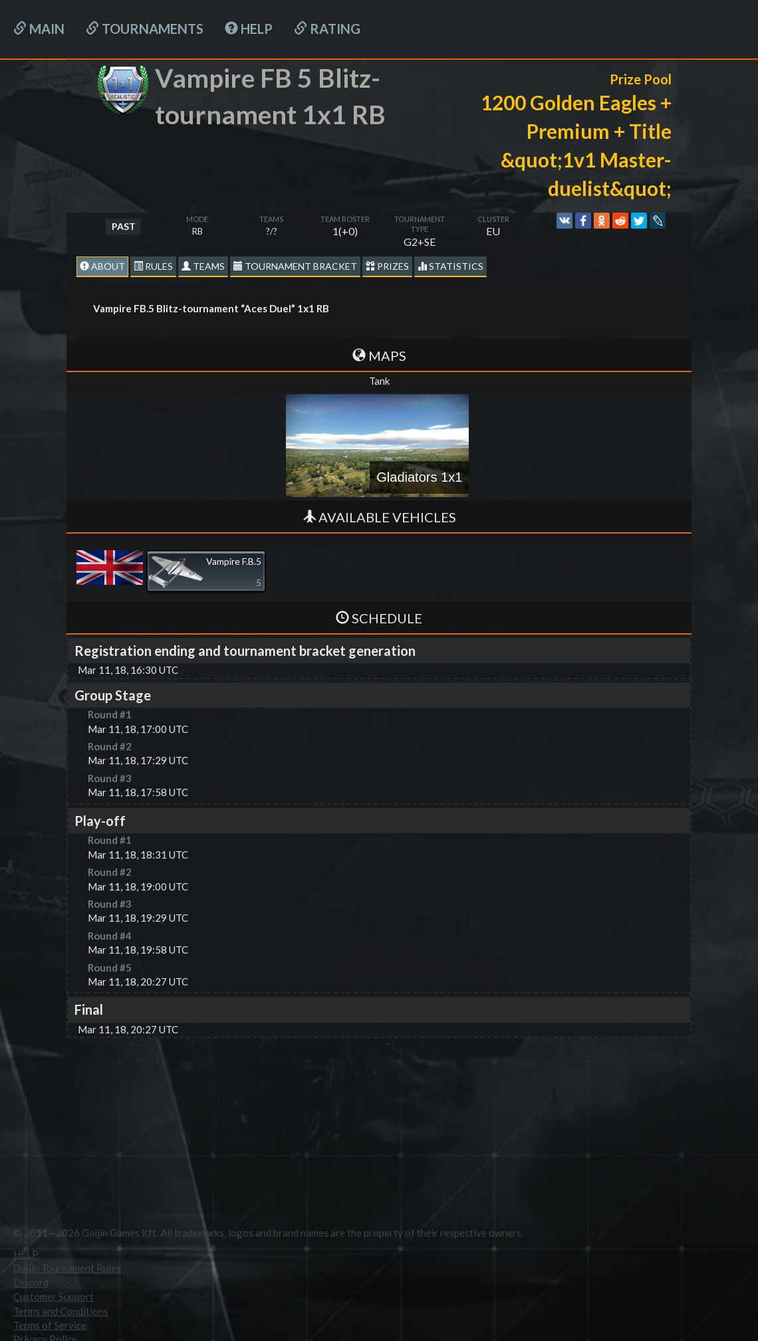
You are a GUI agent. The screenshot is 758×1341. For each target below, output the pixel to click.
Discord (31, 1283)
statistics (450, 266)
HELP (249, 29)
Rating (327, 29)
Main (38, 29)
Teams (203, 266)
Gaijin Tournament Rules (67, 1268)
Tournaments (144, 29)
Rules (153, 266)
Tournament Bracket (295, 266)
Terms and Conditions (60, 1311)
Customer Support (53, 1296)
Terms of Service (49, 1325)
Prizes (387, 266)
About (102, 266)
